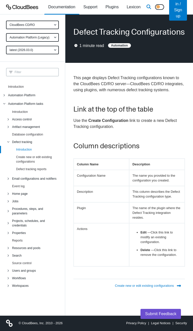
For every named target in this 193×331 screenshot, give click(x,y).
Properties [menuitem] (19, 233)
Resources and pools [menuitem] (26, 248)
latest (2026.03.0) (21, 50)
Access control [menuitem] (22, 119)
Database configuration (27, 134)
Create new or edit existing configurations (34, 159)
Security (181, 323)
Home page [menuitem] (20, 194)
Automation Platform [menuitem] (21, 95)
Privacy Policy (136, 323)
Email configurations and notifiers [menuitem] (34, 178)
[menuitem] (61, 7)
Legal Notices (161, 323)
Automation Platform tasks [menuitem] (25, 104)
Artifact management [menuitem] (26, 127)
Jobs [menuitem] (15, 201)
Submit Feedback (160, 314)
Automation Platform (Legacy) (30, 37)
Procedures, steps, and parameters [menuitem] (27, 211)
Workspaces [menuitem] (20, 286)
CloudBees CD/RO (22, 25)
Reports (17, 240)
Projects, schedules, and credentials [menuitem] (28, 223)
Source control (21, 263)
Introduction (16, 86)
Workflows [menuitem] (19, 278)
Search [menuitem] (17, 255)
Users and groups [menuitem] (24, 270)
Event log (18, 186)
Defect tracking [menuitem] (22, 142)
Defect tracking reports (31, 169)
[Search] (148, 7)
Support (90, 7)
